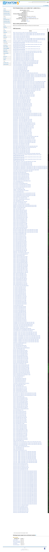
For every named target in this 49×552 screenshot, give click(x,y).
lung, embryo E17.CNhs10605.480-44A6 (19, 311)
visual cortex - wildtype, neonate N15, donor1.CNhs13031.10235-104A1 (24, 451)
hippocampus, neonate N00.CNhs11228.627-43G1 (21, 252)
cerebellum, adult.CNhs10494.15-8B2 (19, 189)
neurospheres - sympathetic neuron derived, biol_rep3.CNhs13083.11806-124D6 (26, 341)
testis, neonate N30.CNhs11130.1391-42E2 (20, 422)
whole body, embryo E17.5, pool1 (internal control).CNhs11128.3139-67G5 (25, 497)
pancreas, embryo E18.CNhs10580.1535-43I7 (20, 355)
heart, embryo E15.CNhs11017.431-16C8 (19, 238)
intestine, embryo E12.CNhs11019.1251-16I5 (20, 256)
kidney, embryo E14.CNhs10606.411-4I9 (19, 273)
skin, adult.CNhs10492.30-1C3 (18, 377)
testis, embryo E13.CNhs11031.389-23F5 (19, 411)
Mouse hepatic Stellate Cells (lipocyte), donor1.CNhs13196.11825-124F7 (24, 147)
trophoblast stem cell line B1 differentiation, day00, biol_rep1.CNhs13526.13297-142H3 (27, 441)
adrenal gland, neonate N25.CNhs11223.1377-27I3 (21, 179)
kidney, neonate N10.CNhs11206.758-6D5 (20, 280)
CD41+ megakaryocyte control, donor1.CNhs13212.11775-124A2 (23, 57)
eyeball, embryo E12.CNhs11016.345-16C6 (20, 210)
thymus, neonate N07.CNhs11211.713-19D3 (20, 434)
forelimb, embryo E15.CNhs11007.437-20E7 (20, 224)
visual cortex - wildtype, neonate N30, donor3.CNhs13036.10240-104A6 (24, 458)
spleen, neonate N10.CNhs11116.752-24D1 (20, 389)
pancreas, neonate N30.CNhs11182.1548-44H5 (20, 362)
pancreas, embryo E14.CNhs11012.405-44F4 (20, 350)
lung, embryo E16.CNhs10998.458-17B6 (19, 310)
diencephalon (15, 543)
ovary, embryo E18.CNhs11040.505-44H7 (19, 345)
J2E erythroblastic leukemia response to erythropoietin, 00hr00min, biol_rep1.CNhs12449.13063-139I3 (29, 74)
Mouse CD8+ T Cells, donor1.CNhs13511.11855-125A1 (22, 102)
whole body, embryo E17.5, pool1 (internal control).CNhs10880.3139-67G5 (25, 486)
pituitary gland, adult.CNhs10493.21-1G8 (19, 363)
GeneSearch (30, 2)
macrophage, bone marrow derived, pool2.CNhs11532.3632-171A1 (23, 323)
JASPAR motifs (6, 51)
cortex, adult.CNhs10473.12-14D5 (18, 200)
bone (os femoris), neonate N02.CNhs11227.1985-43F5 (22, 184)
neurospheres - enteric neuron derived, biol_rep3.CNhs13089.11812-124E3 (25, 334)
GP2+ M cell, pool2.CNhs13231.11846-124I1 (20, 68)
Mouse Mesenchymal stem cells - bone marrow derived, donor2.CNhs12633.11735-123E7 (27, 114)
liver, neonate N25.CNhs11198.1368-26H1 (20, 302)
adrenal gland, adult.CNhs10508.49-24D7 (19, 172)
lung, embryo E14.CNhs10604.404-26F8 (19, 307)
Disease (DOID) (6, 46)
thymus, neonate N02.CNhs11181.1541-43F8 (20, 430)
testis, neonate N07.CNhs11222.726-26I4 (19, 418)
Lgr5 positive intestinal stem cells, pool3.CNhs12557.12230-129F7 (23, 80)
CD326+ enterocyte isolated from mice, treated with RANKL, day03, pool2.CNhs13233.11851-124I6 (29, 34)
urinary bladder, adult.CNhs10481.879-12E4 (20, 445)
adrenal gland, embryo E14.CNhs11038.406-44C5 (21, 173)
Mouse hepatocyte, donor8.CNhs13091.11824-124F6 (21, 152)
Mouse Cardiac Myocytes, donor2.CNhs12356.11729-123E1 (22, 104)
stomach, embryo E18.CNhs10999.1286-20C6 (20, 402)
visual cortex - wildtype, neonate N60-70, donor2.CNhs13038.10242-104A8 (25, 461)
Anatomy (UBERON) (6, 48)
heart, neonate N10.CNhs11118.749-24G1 (19, 245)
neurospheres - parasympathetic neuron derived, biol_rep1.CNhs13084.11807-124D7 (26, 335)
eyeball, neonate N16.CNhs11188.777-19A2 (20, 218)
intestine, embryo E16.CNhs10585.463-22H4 (20, 260)
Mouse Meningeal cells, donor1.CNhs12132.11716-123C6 (22, 110)
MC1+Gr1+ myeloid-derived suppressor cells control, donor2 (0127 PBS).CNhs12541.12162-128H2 (29, 86)
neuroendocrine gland (16, 542)
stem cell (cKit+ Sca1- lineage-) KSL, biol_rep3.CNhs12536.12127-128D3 (24, 395)
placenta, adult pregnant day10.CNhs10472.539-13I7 (21, 373)
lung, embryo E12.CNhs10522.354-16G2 (19, 306)
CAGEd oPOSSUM (6, 53)
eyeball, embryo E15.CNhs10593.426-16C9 (20, 212)
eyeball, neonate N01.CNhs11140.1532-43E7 (20, 216)
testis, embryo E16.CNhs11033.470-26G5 (19, 413)
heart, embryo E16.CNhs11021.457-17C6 (19, 239)
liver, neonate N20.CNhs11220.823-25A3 (19, 301)
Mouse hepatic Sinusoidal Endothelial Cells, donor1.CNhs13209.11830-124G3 (25, 146)
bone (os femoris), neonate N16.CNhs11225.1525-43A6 (22, 185)
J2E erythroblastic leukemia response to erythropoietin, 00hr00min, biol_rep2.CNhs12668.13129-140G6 (29, 75)
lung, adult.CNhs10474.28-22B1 (18, 305)
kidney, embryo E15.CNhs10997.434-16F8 (20, 274)
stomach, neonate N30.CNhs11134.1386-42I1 (20, 407)
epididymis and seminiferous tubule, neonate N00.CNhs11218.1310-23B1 (24, 205)
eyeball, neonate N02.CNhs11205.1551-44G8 (20, 217)
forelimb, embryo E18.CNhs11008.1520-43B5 (20, 227)
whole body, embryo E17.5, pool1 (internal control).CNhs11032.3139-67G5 (25, 490)
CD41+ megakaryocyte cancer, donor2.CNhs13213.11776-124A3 (23, 54)
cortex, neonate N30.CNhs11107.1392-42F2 (20, 201)
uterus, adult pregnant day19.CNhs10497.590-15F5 (21, 446)
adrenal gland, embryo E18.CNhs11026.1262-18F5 (21, 177)
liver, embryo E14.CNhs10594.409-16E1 (19, 289)
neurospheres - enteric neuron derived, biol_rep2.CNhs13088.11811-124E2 (25, 333)
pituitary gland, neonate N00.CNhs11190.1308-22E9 (21, 372)
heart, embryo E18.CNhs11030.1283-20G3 (20, 241)
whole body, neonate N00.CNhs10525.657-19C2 (20, 508)
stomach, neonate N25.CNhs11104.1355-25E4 (20, 406)
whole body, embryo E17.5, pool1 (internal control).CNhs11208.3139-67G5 (25, 500)
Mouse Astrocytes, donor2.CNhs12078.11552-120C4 (21, 97)
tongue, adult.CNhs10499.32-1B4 (18, 440)
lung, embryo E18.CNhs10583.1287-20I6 (19, 312)
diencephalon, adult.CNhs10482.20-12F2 (19, 202)
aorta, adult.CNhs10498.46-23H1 (18, 182)
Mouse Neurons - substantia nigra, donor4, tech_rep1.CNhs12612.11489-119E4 (25, 136)
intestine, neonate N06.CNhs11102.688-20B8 (20, 266)
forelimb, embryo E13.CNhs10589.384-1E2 (20, 222)
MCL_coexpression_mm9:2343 (31, 17)
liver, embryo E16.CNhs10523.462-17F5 (19, 291)
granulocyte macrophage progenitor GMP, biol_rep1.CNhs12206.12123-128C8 (25, 229)
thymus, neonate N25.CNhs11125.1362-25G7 (20, 438)
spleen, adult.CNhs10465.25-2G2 (18, 385)
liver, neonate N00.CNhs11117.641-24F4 (19, 295)
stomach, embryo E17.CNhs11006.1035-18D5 (20, 401)
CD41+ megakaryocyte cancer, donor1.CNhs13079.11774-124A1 (23, 53)
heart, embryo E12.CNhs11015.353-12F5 (19, 234)
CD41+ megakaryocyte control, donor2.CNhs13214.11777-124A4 (23, 58)
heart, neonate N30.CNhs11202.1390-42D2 (20, 250)
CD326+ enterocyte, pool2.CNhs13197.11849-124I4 (21, 37)
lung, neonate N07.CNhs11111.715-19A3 (19, 316)
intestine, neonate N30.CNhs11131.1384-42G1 (20, 272)
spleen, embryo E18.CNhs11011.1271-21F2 (20, 388)
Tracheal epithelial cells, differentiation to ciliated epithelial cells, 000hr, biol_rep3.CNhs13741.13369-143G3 (30, 168)
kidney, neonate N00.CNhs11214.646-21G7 (20, 279)
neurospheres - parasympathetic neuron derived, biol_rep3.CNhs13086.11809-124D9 (26, 338)
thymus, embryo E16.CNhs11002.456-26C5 (20, 427)
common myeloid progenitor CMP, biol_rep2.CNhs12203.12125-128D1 (24, 194)
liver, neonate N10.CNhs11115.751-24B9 (19, 300)
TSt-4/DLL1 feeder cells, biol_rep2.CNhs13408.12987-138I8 (22, 163)
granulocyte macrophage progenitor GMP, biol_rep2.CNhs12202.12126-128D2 (25, 230)
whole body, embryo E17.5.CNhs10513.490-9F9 (20, 505)
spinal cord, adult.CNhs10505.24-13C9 (19, 384)
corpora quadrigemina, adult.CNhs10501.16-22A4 (21, 196)
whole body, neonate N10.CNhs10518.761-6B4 (20, 512)
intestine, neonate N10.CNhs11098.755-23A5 (20, 268)
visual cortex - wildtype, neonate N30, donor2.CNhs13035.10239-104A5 (24, 457)
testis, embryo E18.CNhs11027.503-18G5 (19, 416)
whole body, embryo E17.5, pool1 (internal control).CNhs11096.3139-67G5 (25, 495)
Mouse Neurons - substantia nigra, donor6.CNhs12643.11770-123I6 (24, 138)
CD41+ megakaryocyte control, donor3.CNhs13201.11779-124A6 (23, 59)
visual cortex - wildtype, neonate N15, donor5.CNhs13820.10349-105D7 (24, 455)
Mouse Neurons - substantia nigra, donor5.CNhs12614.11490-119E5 (24, 137)
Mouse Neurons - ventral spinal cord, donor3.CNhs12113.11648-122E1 (24, 142)
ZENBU (27, 21)
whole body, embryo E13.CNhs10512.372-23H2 (20, 466)
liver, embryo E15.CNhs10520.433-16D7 (19, 290)
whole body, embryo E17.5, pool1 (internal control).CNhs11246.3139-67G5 (25, 502)
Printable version (6, 62)
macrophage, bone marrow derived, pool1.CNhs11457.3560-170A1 (23, 322)
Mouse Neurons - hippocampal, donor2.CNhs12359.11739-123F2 (23, 126)
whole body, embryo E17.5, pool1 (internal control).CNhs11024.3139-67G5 (25, 489)
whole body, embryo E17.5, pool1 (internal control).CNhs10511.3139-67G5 (25, 473)
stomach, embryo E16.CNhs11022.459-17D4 (20, 400)
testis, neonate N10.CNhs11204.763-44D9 (20, 419)
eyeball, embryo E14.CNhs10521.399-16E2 (20, 211)
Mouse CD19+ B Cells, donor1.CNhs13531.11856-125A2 (22, 99)
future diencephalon (16, 544)
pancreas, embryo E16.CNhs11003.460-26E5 (20, 352)
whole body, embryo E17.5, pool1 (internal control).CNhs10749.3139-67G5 (25, 483)
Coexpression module (7, 13)
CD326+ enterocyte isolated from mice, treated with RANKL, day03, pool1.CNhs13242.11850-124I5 (29, 33)
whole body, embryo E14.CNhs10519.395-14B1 (20, 468)
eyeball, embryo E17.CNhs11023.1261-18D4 (20, 213)
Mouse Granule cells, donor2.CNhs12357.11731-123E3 (21, 108)
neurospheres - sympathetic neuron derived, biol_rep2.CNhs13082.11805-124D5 (26, 340)
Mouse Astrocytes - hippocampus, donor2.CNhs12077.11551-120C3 (24, 96)
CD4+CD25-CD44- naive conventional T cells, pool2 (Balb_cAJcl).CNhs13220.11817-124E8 (27, 52)
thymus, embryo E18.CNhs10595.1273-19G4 (20, 429)
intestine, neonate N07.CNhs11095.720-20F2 (20, 267)
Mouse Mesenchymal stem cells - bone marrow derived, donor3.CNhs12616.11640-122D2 (27, 115)
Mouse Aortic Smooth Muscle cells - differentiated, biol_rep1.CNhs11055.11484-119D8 (26, 88)
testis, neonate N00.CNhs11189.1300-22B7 (20, 417)
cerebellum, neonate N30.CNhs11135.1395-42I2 (20, 190)
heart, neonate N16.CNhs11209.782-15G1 (19, 246)
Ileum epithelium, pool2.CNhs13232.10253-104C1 (21, 71)
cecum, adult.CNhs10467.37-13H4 (18, 188)
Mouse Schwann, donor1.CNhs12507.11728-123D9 (21, 143)
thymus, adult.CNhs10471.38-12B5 (18, 423)
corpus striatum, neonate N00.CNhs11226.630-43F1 (21, 199)
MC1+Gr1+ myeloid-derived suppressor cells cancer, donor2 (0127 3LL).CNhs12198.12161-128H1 (28, 82)
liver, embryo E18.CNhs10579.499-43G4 (19, 294)
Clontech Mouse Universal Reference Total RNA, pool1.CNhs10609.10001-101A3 (25, 60)
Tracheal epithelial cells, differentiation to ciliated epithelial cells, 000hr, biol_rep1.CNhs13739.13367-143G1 (30, 166)
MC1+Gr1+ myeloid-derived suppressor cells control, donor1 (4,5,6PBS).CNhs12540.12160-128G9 (28, 85)
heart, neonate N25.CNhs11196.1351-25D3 (20, 249)
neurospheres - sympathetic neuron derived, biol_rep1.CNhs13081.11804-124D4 (26, 339)
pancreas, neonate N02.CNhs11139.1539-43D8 (20, 358)
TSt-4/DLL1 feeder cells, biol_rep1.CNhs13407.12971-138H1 (22, 162)
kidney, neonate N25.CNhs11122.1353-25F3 (20, 283)
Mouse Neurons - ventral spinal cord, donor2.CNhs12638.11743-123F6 (24, 141)
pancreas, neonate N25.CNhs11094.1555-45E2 (20, 361)
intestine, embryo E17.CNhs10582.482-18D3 (20, 261)
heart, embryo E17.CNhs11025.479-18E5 (19, 240)
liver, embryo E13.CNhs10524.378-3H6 (19, 288)
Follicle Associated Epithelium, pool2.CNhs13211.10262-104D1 (23, 64)
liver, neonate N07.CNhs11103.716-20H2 (19, 299)
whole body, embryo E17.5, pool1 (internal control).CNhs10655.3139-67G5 (25, 480)
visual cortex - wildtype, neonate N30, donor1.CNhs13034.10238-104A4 (24, 456)
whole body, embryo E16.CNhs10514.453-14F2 (20, 469)
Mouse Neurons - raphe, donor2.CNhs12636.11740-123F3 (22, 130)
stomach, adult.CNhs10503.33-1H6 (18, 396)
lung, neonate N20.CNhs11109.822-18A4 (19, 318)
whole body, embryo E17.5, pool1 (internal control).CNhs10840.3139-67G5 (25, 484)
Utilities (5, 59)
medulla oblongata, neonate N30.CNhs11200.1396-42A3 (22, 328)
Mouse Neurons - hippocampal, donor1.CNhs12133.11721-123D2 (23, 125)
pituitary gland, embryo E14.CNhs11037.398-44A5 (21, 367)
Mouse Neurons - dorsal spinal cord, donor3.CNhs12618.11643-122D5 (24, 124)
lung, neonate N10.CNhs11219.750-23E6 (19, 317)
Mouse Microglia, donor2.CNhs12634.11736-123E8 (21, 118)
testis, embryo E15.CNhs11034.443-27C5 (19, 412)
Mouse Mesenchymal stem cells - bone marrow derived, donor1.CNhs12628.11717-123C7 (27, 113)
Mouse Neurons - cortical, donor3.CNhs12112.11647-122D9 (22, 121)
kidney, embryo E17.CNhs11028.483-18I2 (19, 277)
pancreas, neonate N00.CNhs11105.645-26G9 (20, 356)
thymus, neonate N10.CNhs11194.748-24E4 (20, 435)
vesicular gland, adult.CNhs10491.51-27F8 (20, 450)
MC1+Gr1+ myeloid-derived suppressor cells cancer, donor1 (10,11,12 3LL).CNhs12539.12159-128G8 (29, 81)
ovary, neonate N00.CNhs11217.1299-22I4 (20, 346)
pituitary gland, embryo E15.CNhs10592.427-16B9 (21, 368)
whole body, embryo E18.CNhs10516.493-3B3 (20, 507)
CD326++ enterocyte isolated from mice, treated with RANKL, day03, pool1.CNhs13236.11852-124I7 (29, 38)
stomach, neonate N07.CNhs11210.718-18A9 (20, 405)
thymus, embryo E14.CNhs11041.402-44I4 (20, 424)
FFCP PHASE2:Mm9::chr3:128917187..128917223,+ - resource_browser (11, 2)
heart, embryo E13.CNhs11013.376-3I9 (19, 235)
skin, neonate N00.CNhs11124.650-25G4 (19, 378)
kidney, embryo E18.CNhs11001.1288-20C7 (20, 278)
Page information (6, 64)
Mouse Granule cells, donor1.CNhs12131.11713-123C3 (22, 107)
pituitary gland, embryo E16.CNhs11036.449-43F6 (21, 369)
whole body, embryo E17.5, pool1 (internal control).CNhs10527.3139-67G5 (25, 474)
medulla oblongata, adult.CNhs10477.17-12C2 (20, 327)
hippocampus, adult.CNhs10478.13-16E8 (19, 251)
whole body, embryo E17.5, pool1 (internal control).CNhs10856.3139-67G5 (25, 485)
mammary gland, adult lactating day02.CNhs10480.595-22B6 (23, 324)
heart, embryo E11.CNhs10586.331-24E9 (19, 233)
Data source (5, 56)
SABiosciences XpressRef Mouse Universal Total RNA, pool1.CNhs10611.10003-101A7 (26, 153)
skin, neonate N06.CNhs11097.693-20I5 (19, 380)
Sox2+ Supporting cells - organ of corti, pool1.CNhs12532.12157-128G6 (24, 161)
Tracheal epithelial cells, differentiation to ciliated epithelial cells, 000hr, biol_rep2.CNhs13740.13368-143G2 (30, 167)
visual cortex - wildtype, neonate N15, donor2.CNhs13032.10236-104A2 (24, 452)
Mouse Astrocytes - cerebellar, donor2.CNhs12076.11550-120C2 (23, 93)
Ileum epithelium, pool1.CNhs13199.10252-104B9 (21, 70)
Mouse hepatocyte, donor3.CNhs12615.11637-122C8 (21, 149)
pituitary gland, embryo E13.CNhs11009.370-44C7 (21, 366)
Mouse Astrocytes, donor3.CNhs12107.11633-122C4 (21, 98)
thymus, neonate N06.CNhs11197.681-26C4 (20, 433)
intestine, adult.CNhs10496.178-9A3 (19, 255)
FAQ (24, 547)
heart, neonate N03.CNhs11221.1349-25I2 (20, 244)
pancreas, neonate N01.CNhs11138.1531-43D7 (20, 357)
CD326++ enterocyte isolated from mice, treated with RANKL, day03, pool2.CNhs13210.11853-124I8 (29, 39)
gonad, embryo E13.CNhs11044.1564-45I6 (20, 228)
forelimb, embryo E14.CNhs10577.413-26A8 (20, 223)
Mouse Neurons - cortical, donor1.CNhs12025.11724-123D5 (22, 119)
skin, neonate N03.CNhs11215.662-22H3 (19, 379)
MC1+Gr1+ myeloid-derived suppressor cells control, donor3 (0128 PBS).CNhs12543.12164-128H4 (29, 87)
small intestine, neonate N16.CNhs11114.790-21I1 (21, 383)
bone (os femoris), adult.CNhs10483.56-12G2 (20, 183)
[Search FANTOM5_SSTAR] (39, 2)
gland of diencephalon (16, 541)
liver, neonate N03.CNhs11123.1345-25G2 (20, 296)
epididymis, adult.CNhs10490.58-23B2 (19, 207)
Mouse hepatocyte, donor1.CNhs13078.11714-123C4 (21, 148)
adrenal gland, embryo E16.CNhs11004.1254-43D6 (21, 174)
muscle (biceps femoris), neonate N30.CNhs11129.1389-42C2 (23, 330)
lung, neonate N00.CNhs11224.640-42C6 (19, 313)
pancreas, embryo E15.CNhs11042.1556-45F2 (20, 351)
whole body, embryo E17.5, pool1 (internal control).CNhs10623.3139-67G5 (25, 478)
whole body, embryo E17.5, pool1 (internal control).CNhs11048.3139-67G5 (25, 491)
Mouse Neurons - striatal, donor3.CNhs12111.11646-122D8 (22, 135)
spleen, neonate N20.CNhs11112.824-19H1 (20, 390)
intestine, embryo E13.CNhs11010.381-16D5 (20, 257)
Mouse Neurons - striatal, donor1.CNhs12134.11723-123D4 (22, 132)
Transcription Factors (6, 11)
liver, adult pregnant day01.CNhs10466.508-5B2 (21, 285)
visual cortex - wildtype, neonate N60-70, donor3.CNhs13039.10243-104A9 (25, 462)
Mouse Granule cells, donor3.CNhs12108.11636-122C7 (22, 109)
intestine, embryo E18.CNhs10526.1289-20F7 (20, 262)
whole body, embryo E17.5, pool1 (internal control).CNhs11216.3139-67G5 (25, 501)
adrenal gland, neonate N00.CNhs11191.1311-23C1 (21, 178)
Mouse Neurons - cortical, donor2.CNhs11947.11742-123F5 (22, 120)
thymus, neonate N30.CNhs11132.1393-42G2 (20, 439)
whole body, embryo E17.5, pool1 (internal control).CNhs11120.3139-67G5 (25, 496)
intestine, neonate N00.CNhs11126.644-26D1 (20, 263)
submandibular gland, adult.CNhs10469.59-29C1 (21, 408)
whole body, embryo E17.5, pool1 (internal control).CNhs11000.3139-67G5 (25, 488)
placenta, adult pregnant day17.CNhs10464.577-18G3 (21, 374)
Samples (5, 30)
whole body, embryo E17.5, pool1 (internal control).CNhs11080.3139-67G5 (25, 494)
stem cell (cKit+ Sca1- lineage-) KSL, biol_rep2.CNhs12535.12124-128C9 (24, 394)
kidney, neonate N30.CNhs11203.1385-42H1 (20, 284)
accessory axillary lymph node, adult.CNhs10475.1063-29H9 (22, 171)
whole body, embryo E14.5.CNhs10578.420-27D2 (21, 467)
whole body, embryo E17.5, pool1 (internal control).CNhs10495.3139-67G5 (25, 472)
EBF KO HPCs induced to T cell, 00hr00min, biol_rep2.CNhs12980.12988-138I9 (25, 63)
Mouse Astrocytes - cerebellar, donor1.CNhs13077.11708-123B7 (23, 92)
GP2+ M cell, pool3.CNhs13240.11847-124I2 (20, 69)
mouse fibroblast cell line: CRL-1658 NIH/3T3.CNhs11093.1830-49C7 (24, 329)
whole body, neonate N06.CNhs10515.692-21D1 (20, 511)
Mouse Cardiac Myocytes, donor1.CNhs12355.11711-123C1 (22, 103)
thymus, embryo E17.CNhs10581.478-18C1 (20, 428)
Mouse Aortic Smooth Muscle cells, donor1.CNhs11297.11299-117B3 (24, 91)
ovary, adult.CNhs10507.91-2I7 (18, 344)
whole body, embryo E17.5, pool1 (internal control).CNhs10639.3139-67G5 (25, 479)
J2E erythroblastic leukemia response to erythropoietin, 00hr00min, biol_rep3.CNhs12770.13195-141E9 (29, 76)
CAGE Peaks (5, 27)
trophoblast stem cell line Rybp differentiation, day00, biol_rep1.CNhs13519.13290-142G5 (27, 444)
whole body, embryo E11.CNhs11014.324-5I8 (20, 463)
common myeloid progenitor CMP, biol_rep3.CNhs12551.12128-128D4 (24, 195)
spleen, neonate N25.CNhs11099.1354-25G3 (20, 391)
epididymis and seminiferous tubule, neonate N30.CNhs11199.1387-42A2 (24, 206)
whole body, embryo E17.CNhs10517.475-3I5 (20, 506)
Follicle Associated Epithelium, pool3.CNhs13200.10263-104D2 (23, 65)
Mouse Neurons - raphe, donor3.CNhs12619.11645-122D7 (22, 131)
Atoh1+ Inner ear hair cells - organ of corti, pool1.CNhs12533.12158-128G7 (25, 32)
